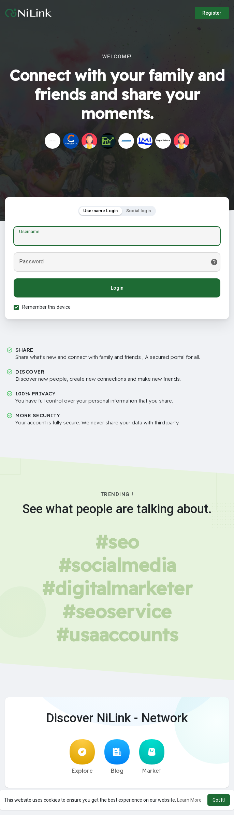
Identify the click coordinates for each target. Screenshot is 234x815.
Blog (117, 756)
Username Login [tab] (100, 210)
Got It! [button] (219, 800)
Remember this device (46, 307)
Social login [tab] (138, 210)
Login (117, 288)
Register (211, 13)
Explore (82, 756)
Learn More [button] (189, 800)
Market (151, 756)
